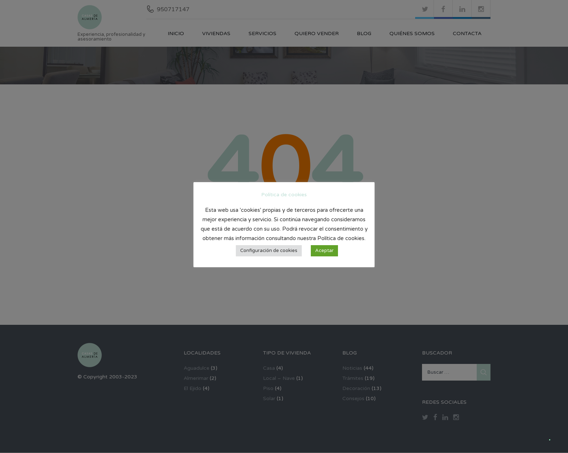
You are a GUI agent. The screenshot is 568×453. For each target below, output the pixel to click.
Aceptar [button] (324, 250)
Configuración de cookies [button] (268, 250)
